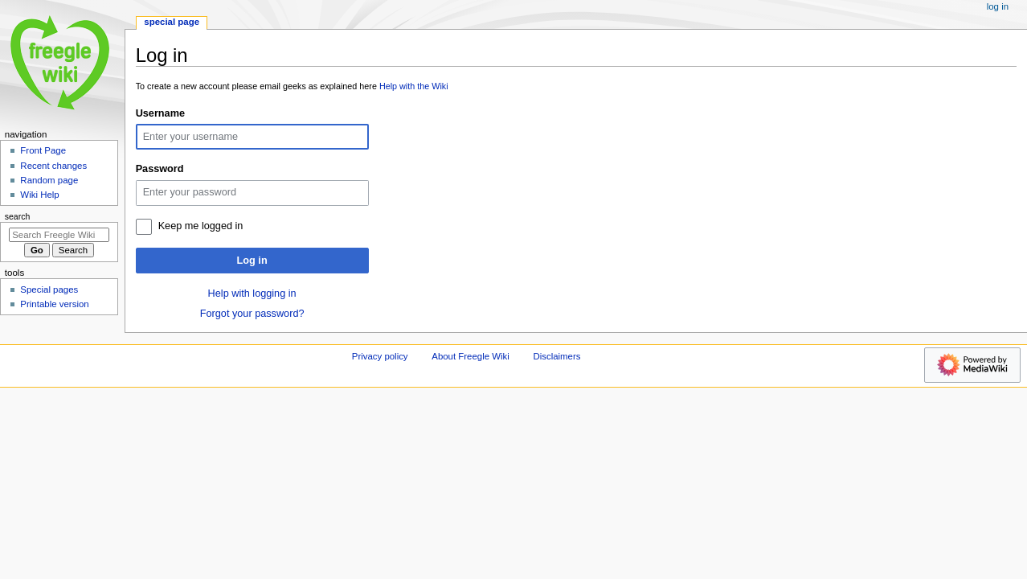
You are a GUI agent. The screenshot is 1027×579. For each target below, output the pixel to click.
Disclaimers (556, 356)
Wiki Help (39, 194)
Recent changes (53, 165)
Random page (49, 180)
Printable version (54, 304)
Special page (171, 22)
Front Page (43, 150)
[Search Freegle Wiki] (59, 235)
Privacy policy (380, 356)
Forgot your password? (252, 313)
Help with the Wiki (413, 86)
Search (18, 216)
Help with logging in (252, 293)
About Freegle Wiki (470, 356)
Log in (252, 260)
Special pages (49, 289)
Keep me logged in (200, 226)
